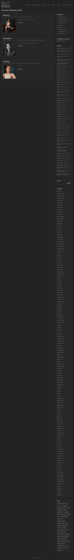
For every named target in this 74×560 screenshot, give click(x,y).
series (48, 4)
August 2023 (59, 223)
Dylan (58, 70)
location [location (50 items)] (59, 536)
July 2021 (59, 278)
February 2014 (60, 421)
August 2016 (59, 368)
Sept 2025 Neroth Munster (62, 63)
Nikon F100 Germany (61, 94)
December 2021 (60, 269)
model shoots (21, 17)
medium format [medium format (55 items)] (60, 538)
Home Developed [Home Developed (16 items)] (65, 525)
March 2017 (59, 361)
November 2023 (60, 218)
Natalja (58, 111)
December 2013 (60, 426)
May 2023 (59, 230)
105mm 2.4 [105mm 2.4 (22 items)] (65, 505)
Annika (6, 61)
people (53, 4)
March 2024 (59, 212)
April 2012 (59, 467)
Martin (9, 17)
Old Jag (58, 105)
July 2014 (59, 410)
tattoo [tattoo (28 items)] (68, 547)
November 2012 (60, 456)
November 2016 (60, 363)
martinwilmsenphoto (61, 40)
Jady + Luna (59, 54)
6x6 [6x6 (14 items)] (58, 505)
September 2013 (60, 433)
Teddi (58, 84)
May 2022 (59, 258)
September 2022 (60, 248)
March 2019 (59, 334)
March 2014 (59, 419)
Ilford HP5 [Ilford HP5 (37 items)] (64, 527)
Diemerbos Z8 (60, 56)
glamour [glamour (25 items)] (59, 525)
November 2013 (60, 428)
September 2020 (60, 301)
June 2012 (59, 462)
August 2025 (59, 200)
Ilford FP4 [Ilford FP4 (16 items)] (59, 527)
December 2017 (60, 350)
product (59, 27)
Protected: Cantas (61, 100)
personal (60, 25)
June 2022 (59, 255)
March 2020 (59, 313)
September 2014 (60, 405)
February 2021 (60, 290)
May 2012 (59, 465)
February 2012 (60, 472)
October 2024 (60, 207)
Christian (59, 132)
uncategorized (61, 31)
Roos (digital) (60, 167)
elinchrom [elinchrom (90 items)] (68, 514)
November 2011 (60, 479)
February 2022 (60, 265)
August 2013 (59, 435)
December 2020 (60, 294)
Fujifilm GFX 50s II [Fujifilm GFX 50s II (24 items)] (64, 516)
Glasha (58, 77)
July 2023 (59, 225)
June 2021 (59, 281)
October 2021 (60, 271)
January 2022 (60, 267)
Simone (58, 107)
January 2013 (60, 451)
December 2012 (60, 453)
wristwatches (61, 33)
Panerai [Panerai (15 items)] (59, 541)
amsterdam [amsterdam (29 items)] (64, 507)
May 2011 (59, 490)
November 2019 (60, 320)
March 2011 (59, 495)
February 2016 (60, 377)
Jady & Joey (59, 80)
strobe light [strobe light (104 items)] (60, 547)
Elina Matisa (59, 153)
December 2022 (60, 242)
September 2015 (60, 384)
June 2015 (59, 391)
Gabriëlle (59, 102)
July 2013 (59, 437)
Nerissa (58, 73)
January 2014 (60, 423)
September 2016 (60, 366)
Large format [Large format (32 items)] (67, 534)
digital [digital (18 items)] (59, 514)
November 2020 (60, 297)
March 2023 (59, 235)
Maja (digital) (60, 165)
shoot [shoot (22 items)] (66, 545)
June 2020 (59, 308)
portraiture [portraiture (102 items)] (63, 543)
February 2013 (60, 449)
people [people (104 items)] (68, 541)
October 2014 (60, 403)
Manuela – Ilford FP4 (61, 143)
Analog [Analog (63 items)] (68, 507)
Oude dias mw (60, 98)
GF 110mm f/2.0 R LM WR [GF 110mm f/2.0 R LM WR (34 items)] (62, 523)
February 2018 (60, 347)
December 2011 (60, 476)
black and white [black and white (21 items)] (60, 512)
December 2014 (60, 398)
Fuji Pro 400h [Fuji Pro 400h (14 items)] (60, 518)
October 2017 (60, 354)
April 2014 (59, 416)
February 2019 (60, 336)
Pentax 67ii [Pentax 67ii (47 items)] (64, 541)
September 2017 (60, 357)
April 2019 (59, 331)
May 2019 (59, 329)
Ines (58, 123)
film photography (35, 4)
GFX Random (60, 66)
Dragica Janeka (60, 91)
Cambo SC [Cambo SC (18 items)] (67, 512)
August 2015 (59, 387)
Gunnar (58, 114)
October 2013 (60, 430)
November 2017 (60, 352)
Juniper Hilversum (61, 48)
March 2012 (59, 469)
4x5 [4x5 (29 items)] (67, 503)
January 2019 (60, 338)
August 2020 (59, 304)
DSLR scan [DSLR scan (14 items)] (63, 514)
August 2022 (59, 251)
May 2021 (59, 283)
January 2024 (60, 214)
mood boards (61, 23)
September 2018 (60, 343)
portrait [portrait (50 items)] (59, 543)
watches (64, 4)
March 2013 (59, 446)
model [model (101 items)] (65, 538)
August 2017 (59, 359)
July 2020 (59, 306)
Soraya (58, 158)
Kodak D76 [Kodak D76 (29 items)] (63, 532)
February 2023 (60, 237)
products (70, 4)
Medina (58, 162)
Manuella (59, 155)
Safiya (58, 68)
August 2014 (59, 407)
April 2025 (59, 202)
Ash (58, 121)
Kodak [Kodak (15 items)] (59, 532)
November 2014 (60, 400)
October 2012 (60, 458)
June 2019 (59, 327)
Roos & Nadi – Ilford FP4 (62, 147)
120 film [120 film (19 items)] (59, 507)
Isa (57, 160)
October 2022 (60, 246)
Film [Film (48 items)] (58, 516)
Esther (58, 89)
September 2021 (60, 274)
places (58, 4)
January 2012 (60, 474)
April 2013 (59, 444)
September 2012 (60, 460)
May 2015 (59, 393)
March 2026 (59, 191)
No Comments (28, 17)
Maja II (58, 109)
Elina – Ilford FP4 (60, 140)
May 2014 (59, 414)
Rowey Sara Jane (61, 135)
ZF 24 (58, 75)
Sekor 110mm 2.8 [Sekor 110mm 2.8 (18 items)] (61, 545)
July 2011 (59, 485)
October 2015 (60, 382)
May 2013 (59, 442)
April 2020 (59, 311)
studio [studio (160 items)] (64, 547)
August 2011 (59, 483)
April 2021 (59, 285)
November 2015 (60, 380)
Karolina (59, 138)
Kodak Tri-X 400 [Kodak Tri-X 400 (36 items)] (60, 534)
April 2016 (59, 375)
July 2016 (59, 370)
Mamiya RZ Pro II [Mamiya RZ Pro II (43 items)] (65, 536)
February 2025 (60, 205)
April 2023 (59, 232)
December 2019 (60, 317)
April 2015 (59, 396)
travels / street (61, 29)
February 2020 (60, 315)
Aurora (6, 15)
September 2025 (60, 198)
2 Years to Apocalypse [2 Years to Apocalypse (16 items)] (62, 503)
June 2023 (59, 228)
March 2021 (59, 288)
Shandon (7, 38)
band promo (21, 40)
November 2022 (60, 244)
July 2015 (59, 389)
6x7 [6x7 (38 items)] (61, 505)
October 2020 (60, 299)
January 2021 (60, 292)
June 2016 (59, 373)
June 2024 (59, 209)
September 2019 (60, 322)
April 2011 (59, 492)
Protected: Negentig (61, 50)
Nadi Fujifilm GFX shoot (62, 170)
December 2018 (60, 340)
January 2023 (60, 239)
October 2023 (60, 221)
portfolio (27, 4)
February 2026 (60, 193)
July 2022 (59, 253)
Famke (58, 87)
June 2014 (59, 412)
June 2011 (59, 488)
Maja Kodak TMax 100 (62, 150)
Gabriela (59, 116)
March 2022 (59, 262)
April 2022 (59, 260)
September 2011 (60, 481)
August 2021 (59, 276)
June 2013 (59, 439)
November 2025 (60, 195)
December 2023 (60, 216)
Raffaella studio (60, 82)
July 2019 (59, 324)
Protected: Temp (60, 118)
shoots (43, 4)
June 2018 (59, 345)
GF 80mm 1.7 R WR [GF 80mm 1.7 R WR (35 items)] (61, 521)
